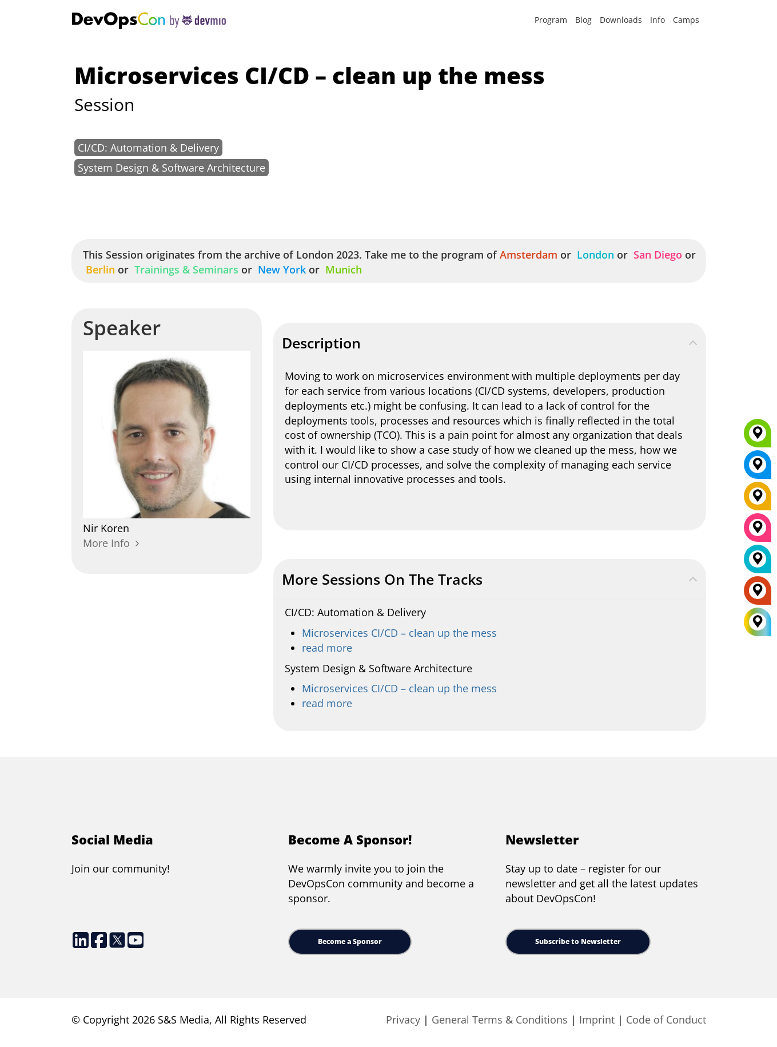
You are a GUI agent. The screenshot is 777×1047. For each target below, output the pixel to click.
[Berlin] (757, 500)
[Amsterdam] (757, 594)
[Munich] (757, 437)
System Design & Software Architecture (171, 167)
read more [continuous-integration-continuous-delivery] (327, 648)
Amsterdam (527, 254)
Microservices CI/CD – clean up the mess (399, 633)
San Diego (656, 254)
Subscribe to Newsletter (578, 941)
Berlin (99, 269)
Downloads (621, 19)
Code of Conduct (666, 1019)
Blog (583, 19)
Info (657, 19)
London (594, 254)
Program (551, 19)
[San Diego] (757, 531)
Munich (342, 269)
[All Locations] (757, 622)
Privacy (403, 1019)
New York (280, 269)
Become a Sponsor (350, 941)
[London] (757, 563)
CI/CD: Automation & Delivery (148, 147)
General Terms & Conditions (500, 1019)
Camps (686, 19)
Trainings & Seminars (185, 269)
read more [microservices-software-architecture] (327, 703)
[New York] (757, 468)
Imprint (597, 1019)
